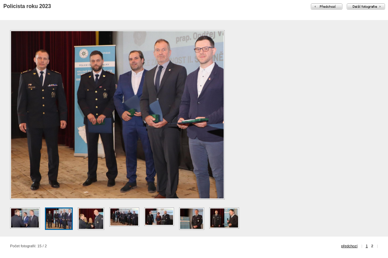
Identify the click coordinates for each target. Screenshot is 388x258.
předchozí (349, 246)
